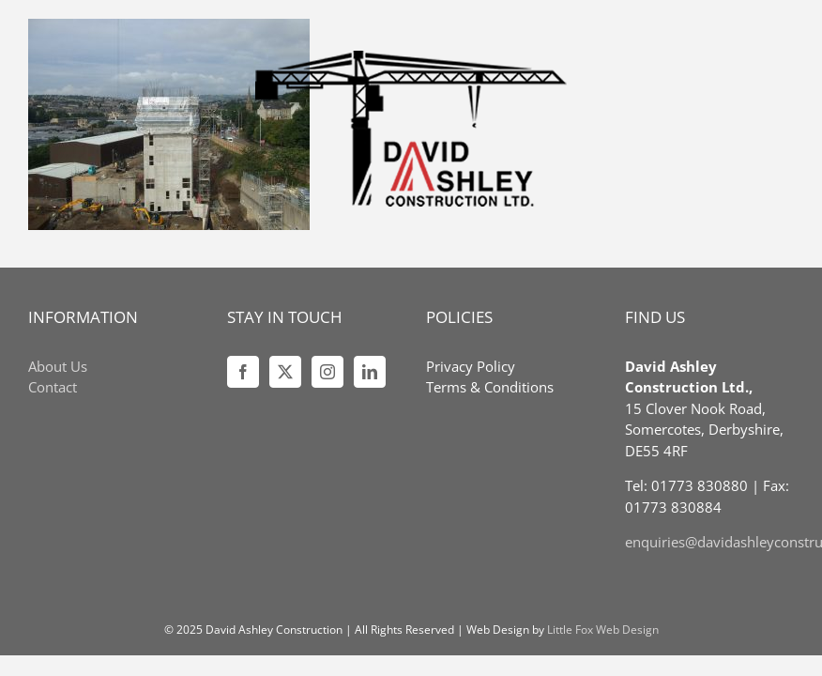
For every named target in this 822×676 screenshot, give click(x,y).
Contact (52, 386)
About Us (57, 366)
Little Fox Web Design (603, 630)
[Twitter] (285, 372)
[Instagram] (327, 372)
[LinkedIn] (370, 372)
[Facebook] (243, 372)
